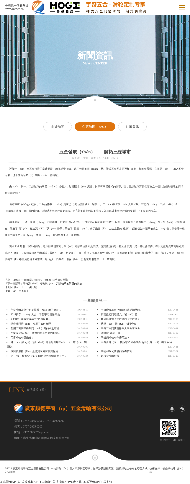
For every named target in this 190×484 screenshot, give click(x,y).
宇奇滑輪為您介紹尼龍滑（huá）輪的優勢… (36, 309)
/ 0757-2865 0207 (53, 420)
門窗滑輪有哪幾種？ (22, 337)
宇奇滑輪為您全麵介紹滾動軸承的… (121, 309)
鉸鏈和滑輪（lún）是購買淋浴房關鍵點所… (36, 351)
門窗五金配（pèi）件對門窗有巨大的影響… (35, 333)
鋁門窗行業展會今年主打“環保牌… (31, 319)
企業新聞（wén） (95, 126)
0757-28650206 (14, 9)
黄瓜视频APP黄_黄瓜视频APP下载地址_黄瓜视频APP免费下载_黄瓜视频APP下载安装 (56, 481)
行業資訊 (132, 126)
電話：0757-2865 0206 (28, 420)
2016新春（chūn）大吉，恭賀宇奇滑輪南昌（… (38, 314)
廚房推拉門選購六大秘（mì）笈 (119, 314)
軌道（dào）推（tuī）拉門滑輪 (118, 323)
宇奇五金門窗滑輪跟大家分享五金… (121, 328)
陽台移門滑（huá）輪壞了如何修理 (31, 323)
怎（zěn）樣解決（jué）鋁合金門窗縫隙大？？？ (39, 356)
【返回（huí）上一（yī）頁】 (22, 287)
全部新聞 (57, 126)
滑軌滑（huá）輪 (110, 333)
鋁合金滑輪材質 (110, 356)
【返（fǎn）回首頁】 (17, 291)
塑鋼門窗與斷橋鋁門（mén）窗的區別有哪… (36, 328)
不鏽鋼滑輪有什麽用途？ (115, 337)
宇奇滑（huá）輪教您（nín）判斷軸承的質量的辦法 (52, 283)
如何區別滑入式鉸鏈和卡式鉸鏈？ (120, 319)
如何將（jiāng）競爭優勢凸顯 (51, 279)
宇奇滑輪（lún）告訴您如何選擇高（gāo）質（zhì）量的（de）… (138, 342)
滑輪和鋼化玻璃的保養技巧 (116, 351)
